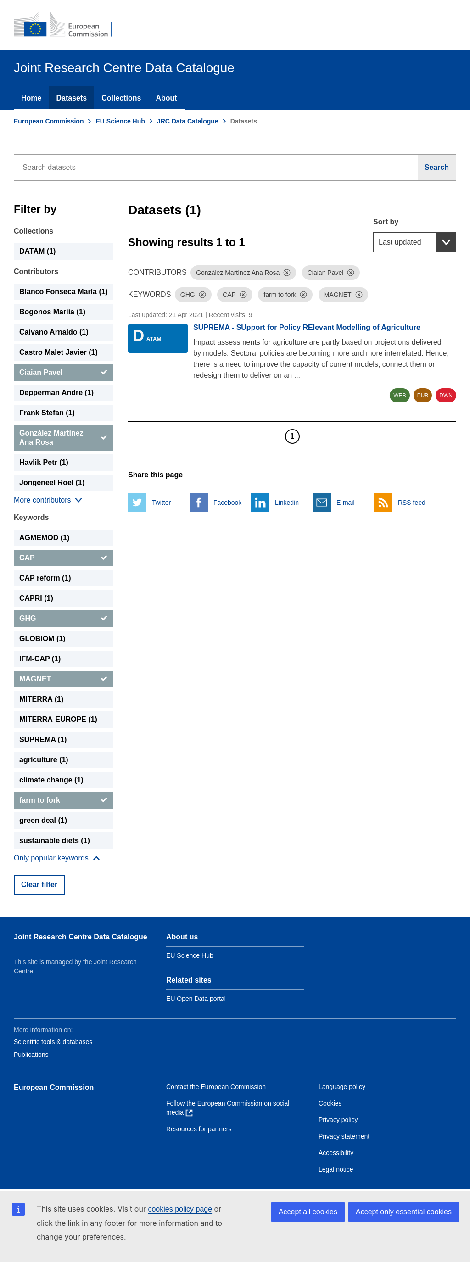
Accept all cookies (308, 1212)
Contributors (36, 271)
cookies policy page (180, 1209)
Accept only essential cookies (404, 1212)
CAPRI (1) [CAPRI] (36, 598)
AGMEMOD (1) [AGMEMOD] (44, 538)
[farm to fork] (63, 800)
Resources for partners (198, 1129)
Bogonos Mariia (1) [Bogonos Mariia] (52, 312)
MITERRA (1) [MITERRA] (41, 699)
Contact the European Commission (216, 1086)
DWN (446, 395)
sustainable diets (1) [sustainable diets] (54, 840)
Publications (31, 1054)
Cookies (330, 1103)
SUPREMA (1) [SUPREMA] (43, 739)
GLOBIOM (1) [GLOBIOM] (42, 638)
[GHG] (63, 618)
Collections (121, 98)
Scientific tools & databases (53, 1041)
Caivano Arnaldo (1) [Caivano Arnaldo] (54, 332)
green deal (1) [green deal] (43, 820)
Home (31, 98)
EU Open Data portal (196, 998)
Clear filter (39, 884)
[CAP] (63, 558)
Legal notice (336, 1169)
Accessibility (336, 1152)
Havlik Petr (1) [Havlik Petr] (43, 462)
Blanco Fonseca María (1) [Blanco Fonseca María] (63, 292)
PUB (423, 395)
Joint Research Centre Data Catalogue (80, 937)
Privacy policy (338, 1119)
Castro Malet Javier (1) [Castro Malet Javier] (58, 352)
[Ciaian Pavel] (63, 372)
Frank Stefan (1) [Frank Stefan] (47, 413)
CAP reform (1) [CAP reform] (45, 578)
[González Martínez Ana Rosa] (63, 438)
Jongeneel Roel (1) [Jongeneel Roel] (51, 482)
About (166, 98)
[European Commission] (69, 25)
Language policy (342, 1086)
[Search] (437, 167)
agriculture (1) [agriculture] (43, 760)
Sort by (385, 222)
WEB (399, 395)
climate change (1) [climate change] (51, 780)
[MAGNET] (63, 679)
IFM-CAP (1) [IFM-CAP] (40, 659)
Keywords (31, 517)
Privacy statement (344, 1136)
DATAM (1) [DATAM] (37, 251)
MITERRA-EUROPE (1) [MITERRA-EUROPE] (58, 719)
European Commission (49, 121)
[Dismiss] (287, 272)
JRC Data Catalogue (187, 121)
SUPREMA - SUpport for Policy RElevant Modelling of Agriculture (306, 327)
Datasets (71, 98)
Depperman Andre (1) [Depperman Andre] (56, 392)
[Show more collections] (48, 500)
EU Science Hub (120, 121)
